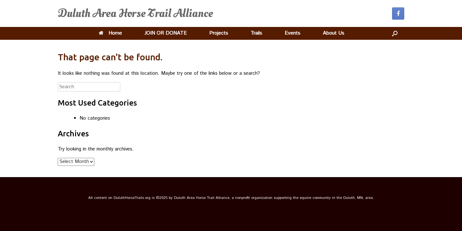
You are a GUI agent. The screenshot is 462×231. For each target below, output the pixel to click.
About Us (333, 33)
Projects (218, 33)
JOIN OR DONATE (165, 33)
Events (292, 33)
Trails (256, 33)
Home (110, 33)
